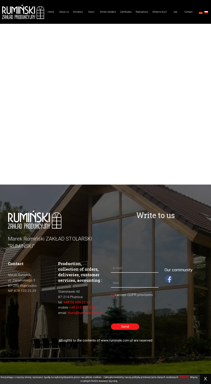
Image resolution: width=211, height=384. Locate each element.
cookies (97, 377)
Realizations (142, 12)
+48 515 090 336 (82, 307)
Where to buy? (159, 12)
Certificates (126, 12)
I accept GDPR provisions (132, 295)
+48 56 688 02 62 (76, 302)
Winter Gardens (108, 12)
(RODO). (184, 377)
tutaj (114, 381)
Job (175, 12)
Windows (78, 12)
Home (51, 12)
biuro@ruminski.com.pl (85, 313)
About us (64, 12)
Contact (188, 12)
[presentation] (141, 323)
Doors (91, 12)
